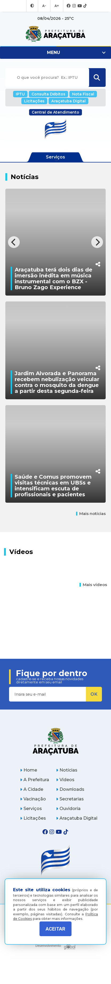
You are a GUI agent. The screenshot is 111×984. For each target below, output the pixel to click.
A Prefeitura (34, 798)
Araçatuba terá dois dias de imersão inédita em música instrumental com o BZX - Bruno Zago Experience (53, 278)
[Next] (97, 242)
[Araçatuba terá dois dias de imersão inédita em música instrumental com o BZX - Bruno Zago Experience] (55, 246)
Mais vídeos (93, 603)
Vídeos (65, 798)
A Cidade (31, 807)
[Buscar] (97, 77)
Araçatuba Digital (67, 100)
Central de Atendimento (55, 111)
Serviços (31, 827)
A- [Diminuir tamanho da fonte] (44, 6)
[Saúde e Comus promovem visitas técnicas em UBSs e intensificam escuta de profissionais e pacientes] (55, 471)
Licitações (36, 100)
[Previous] (14, 242)
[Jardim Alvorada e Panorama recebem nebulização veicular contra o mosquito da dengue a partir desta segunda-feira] (55, 358)
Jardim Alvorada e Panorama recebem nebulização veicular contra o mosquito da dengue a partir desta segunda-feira (57, 391)
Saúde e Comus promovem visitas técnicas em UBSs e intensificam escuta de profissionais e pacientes (53, 504)
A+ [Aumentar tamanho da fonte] (56, 6)
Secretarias (70, 817)
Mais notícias (91, 532)
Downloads (70, 807)
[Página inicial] (55, 759)
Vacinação (33, 817)
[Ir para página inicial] (55, 34)
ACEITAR (55, 929)
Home (28, 788)
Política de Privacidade (55, 949)
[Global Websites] (55, 962)
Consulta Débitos (49, 94)
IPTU (23, 94)
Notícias (66, 788)
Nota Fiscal (81, 94)
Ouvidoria (68, 827)
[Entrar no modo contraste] (33, 6)
